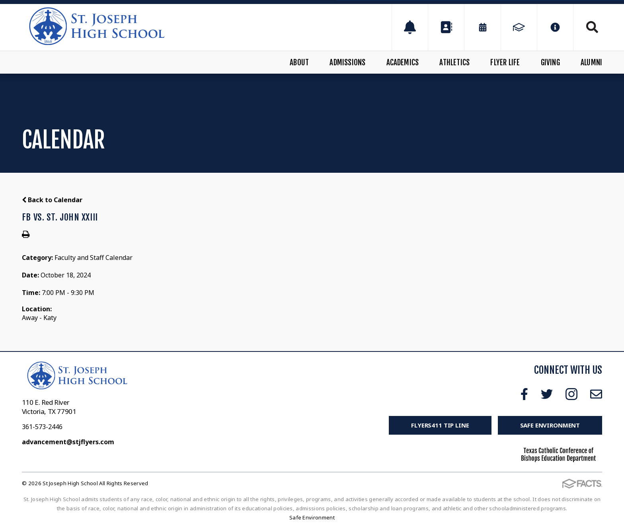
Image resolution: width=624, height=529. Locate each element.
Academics (402, 62)
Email (596, 394)
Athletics (454, 62)
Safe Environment (550, 425)
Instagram (571, 394)
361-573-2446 (42, 426)
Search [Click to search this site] (592, 27)
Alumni (591, 62)
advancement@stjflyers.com (68, 441)
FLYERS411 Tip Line (440, 425)
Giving (550, 62)
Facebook (524, 394)
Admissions (347, 62)
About (299, 62)
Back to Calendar (52, 199)
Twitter (547, 394)
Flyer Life (505, 62)
